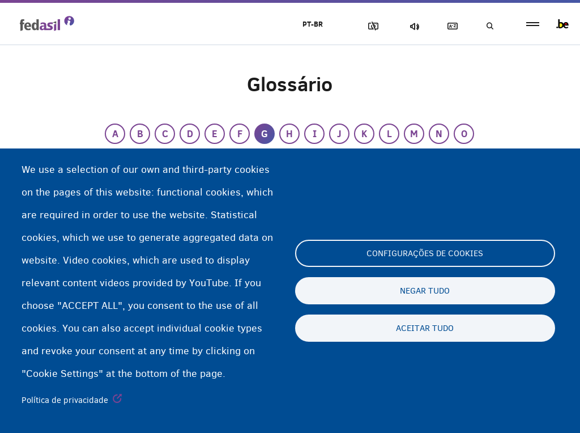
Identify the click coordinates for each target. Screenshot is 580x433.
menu (532, 24)
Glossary (450, 26)
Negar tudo (425, 290)
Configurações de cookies (424, 253)
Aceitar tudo (425, 328)
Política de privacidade (65, 400)
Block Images (371, 26)
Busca (489, 26)
